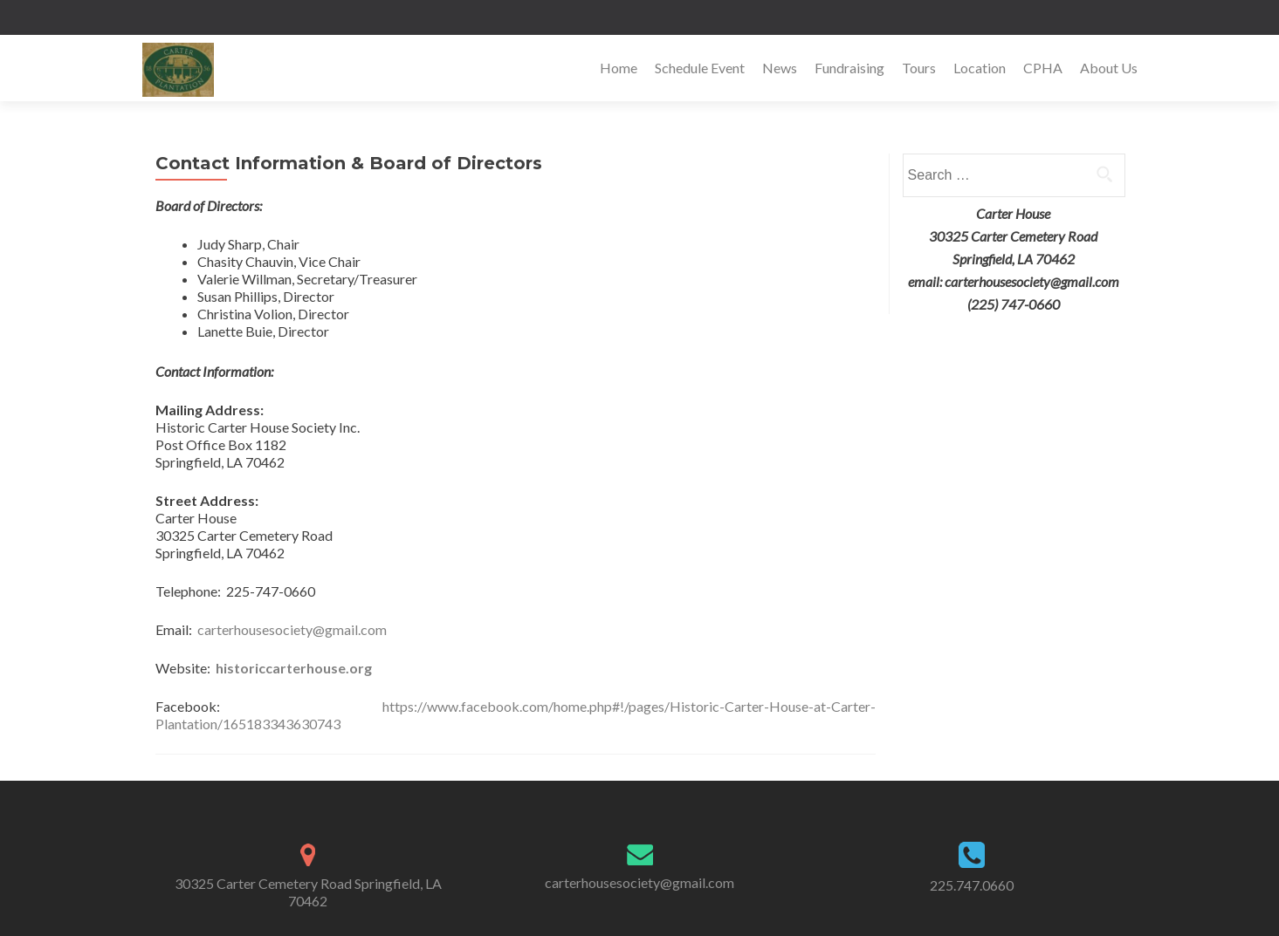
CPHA (1042, 67)
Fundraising (849, 67)
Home (618, 67)
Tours (919, 67)
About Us (1109, 67)
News (779, 67)
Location (979, 67)
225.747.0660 (972, 885)
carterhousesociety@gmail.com (292, 629)
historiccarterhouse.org (294, 667)
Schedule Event (700, 67)
